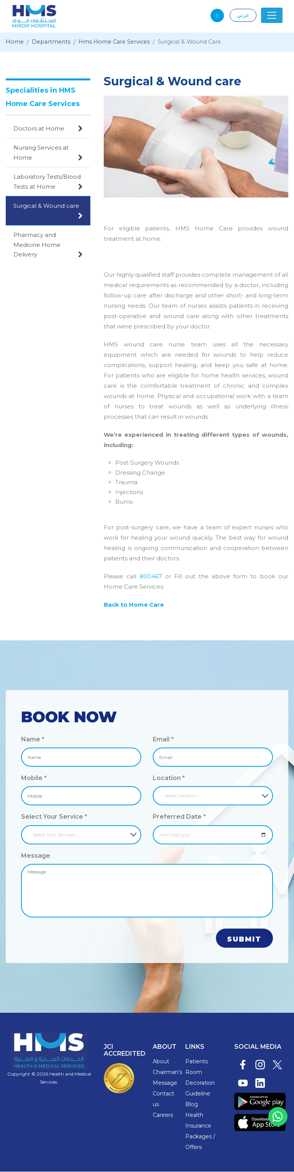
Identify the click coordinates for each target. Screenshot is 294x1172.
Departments (52, 42)
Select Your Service (54, 817)
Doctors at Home (48, 129)
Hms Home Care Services (117, 42)
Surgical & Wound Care (196, 42)
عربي (243, 14)
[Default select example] (213, 796)
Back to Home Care (134, 605)
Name (32, 739)
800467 (152, 576)
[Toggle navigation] (272, 15)
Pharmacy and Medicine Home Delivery (48, 246)
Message (35, 855)
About (161, 1061)
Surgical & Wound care (48, 211)
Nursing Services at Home (48, 153)
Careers (163, 1115)
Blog (191, 1104)
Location (169, 778)
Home (15, 42)
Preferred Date (179, 817)
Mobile (34, 778)
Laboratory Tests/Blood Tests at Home (48, 182)
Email (163, 739)
